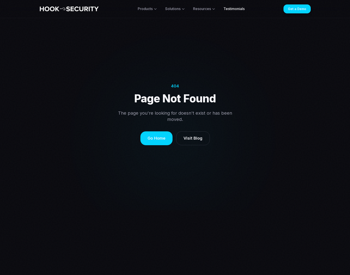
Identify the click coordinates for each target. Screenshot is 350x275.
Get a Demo (297, 9)
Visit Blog (192, 138)
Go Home (156, 138)
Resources (204, 8)
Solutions (175, 8)
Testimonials (234, 8)
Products (147, 8)
